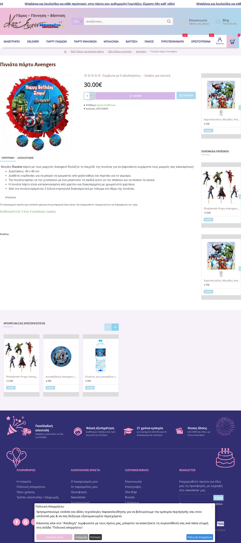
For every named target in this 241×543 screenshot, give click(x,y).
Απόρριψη (81, 537)
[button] (107, 327)
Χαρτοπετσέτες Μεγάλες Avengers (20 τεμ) (222, 119)
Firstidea (219, 529)
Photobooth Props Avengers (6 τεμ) (222, 208)
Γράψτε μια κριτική (157, 75)
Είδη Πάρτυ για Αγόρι (120, 51)
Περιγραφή (7, 157)
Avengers (141, 51)
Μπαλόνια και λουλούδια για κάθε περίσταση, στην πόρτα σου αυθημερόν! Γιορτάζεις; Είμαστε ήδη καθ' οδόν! (103, 4)
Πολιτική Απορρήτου (200, 537)
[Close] (212, 506)
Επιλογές (95, 537)
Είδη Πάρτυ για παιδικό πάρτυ (87, 51)
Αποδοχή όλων (54, 537)
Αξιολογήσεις (25, 157)
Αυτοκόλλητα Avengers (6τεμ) (62, 376)
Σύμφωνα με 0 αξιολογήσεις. (121, 75)
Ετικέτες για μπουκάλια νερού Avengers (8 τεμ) (101, 376)
